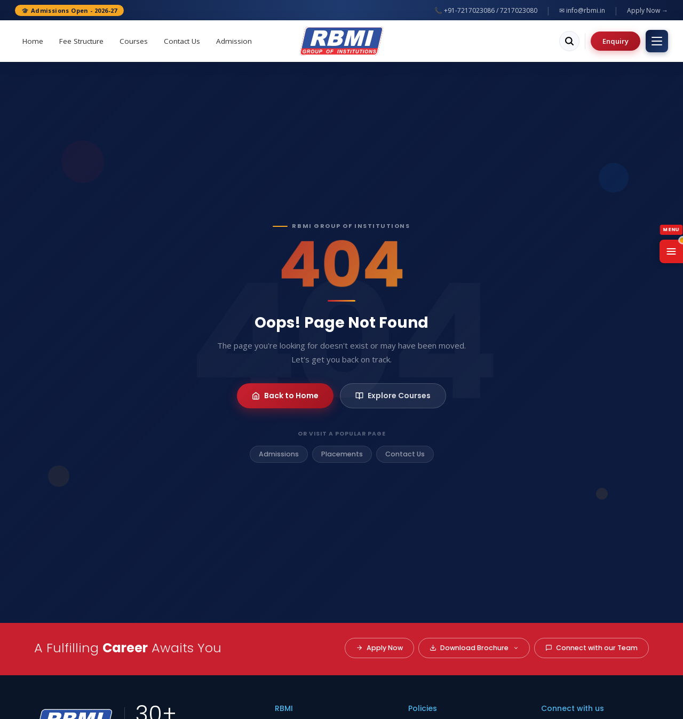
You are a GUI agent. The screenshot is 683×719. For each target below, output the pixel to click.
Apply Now (379, 647)
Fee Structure (81, 41)
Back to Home (285, 395)
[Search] (569, 41)
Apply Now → (647, 10)
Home (32, 41)
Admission (234, 41)
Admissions (279, 454)
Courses (134, 41)
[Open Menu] (671, 251)
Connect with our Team (591, 647)
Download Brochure (474, 647)
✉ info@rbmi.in (582, 10)
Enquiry (615, 41)
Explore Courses (393, 395)
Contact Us (182, 41)
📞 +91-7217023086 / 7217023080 (485, 10)
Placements (342, 454)
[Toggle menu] (657, 41)
